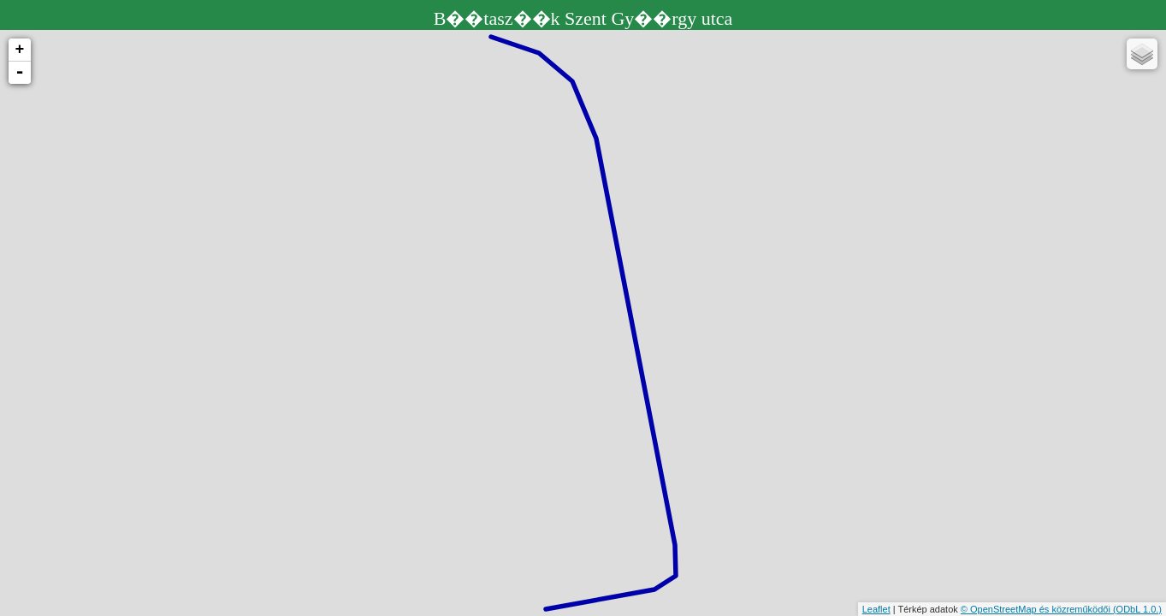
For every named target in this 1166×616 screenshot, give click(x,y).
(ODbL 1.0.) (1137, 609)
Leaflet (876, 609)
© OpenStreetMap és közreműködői (1037, 609)
